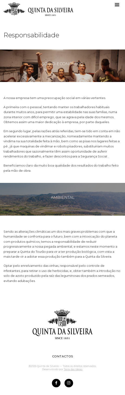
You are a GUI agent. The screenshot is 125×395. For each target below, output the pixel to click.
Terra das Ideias (73, 369)
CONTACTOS (62, 356)
